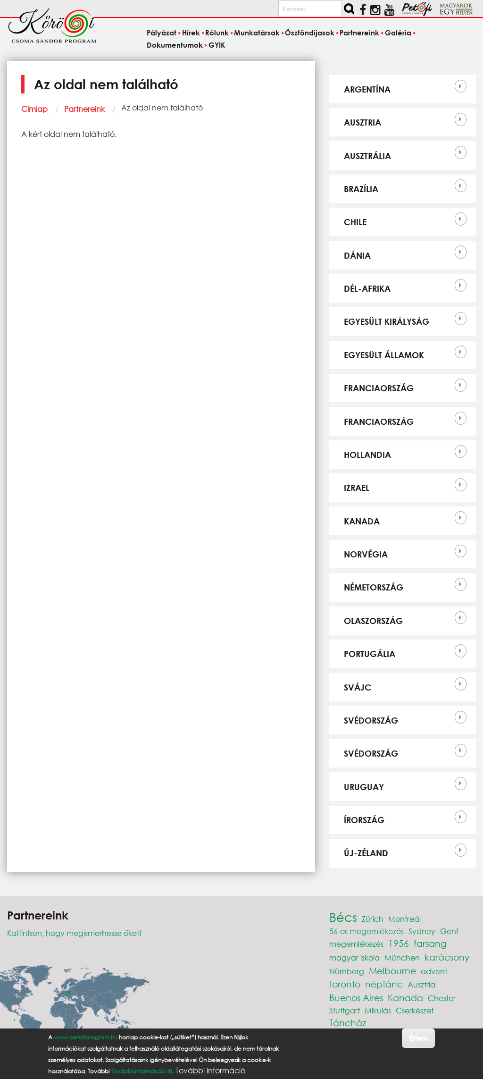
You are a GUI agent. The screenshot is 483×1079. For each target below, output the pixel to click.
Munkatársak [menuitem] (257, 33)
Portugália (369, 654)
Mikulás (378, 1010)
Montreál (404, 919)
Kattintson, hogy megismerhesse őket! (74, 933)
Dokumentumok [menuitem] (175, 45)
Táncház (347, 1022)
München (402, 957)
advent (434, 971)
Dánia (357, 255)
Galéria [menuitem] (398, 33)
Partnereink (84, 109)
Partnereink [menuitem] (359, 33)
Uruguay (364, 787)
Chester (442, 998)
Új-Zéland (366, 853)
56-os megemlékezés (366, 931)
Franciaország (379, 388)
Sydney (421, 931)
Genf (449, 931)
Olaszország (373, 620)
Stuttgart (344, 1010)
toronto (344, 983)
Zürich (372, 919)
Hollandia (367, 454)
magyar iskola (354, 957)
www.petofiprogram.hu (85, 1037)
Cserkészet (414, 1010)
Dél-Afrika (367, 288)
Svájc (357, 687)
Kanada (362, 521)
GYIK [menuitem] (216, 45)
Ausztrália (367, 156)
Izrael (356, 487)
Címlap (34, 109)
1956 (398, 943)
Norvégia (366, 554)
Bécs (343, 916)
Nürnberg (346, 971)
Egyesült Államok (384, 355)
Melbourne (392, 970)
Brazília (361, 189)
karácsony (447, 957)
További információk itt (141, 1071)
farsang (430, 943)
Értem (418, 1037)
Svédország (371, 720)
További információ (210, 1070)
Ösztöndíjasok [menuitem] (309, 33)
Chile (355, 222)
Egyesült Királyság (386, 321)
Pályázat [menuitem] (161, 33)
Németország (373, 587)
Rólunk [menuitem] (217, 33)
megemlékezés (356, 944)
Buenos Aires (356, 997)
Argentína (367, 89)
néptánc (384, 983)
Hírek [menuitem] (191, 33)
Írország (364, 820)
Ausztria (362, 122)
